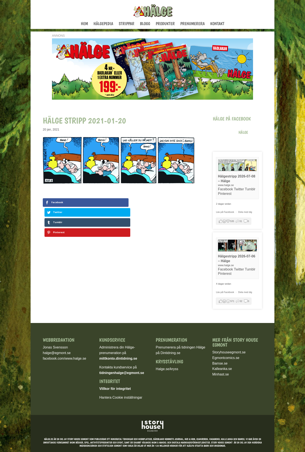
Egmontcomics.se (225, 358)
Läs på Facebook (225, 212)
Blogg (145, 24)
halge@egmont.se (57, 353)
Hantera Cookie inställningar (120, 397)
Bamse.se (220, 363)
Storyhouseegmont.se (229, 352)
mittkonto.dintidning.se (118, 358)
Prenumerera (192, 24)
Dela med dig (245, 212)
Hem (84, 24)
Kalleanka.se (222, 369)
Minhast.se (220, 374)
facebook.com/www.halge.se (64, 358)
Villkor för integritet (115, 388)
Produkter (165, 24)
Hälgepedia (103, 24)
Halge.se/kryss (167, 369)
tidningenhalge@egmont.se (121, 373)
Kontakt (217, 24)
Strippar (126, 24)
